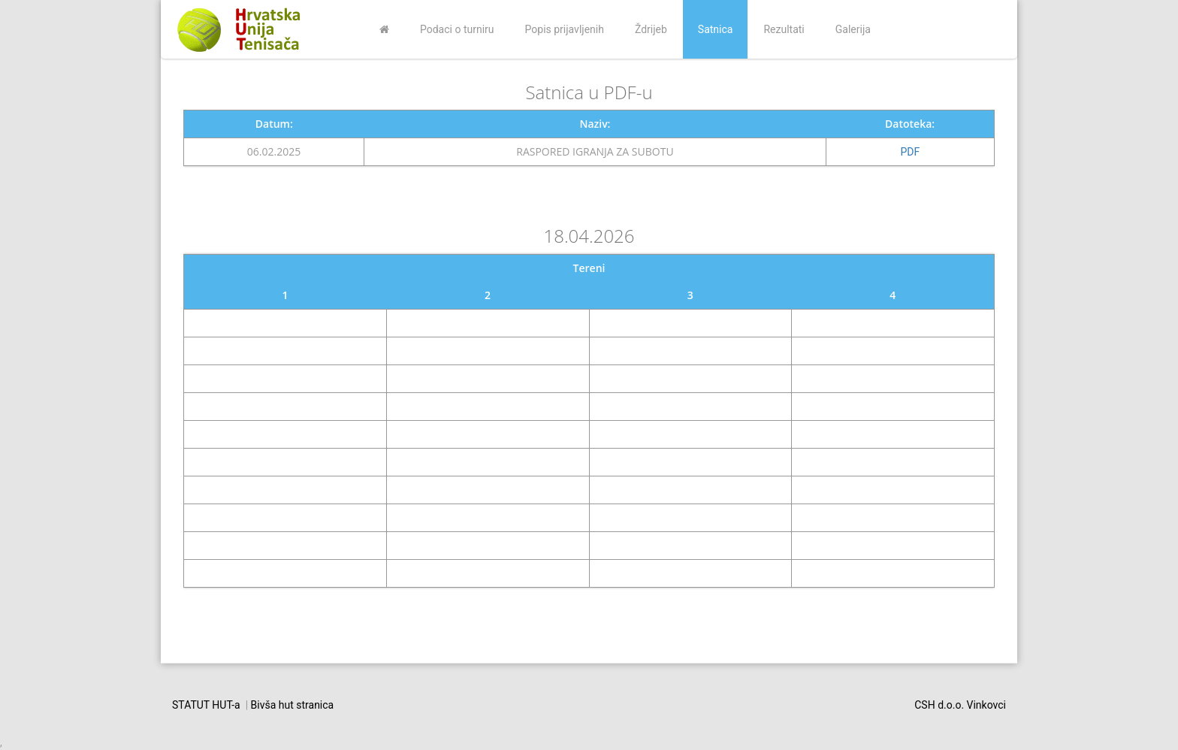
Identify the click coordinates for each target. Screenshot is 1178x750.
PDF (910, 152)
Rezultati (783, 29)
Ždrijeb (651, 29)
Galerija (853, 29)
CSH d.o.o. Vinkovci (960, 705)
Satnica (715, 29)
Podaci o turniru (457, 29)
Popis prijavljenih (564, 29)
